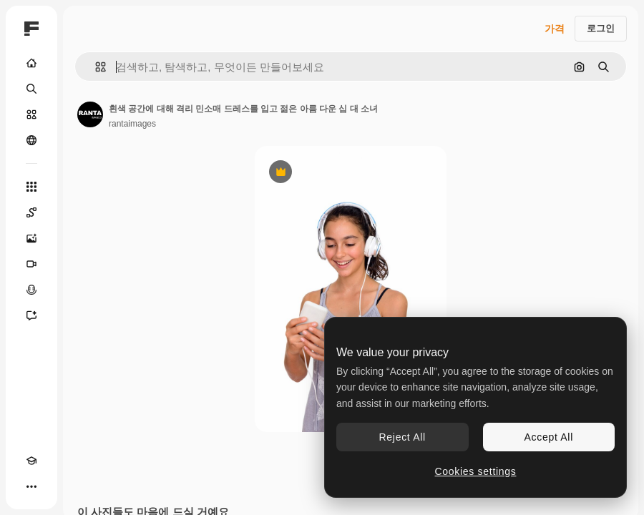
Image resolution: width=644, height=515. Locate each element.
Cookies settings (476, 471)
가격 (555, 28)
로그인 (601, 28)
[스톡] (31, 114)
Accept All (549, 437)
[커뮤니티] (31, 140)
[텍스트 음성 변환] (31, 289)
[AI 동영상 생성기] (31, 263)
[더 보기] (31, 486)
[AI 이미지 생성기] (31, 238)
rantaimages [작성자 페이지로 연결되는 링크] (132, 124)
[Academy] (31, 460)
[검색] (31, 88)
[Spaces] (31, 212)
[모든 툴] (31, 186)
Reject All (402, 437)
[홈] (31, 63)
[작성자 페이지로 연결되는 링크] (90, 114)
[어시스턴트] (31, 315)
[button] (94, 67)
